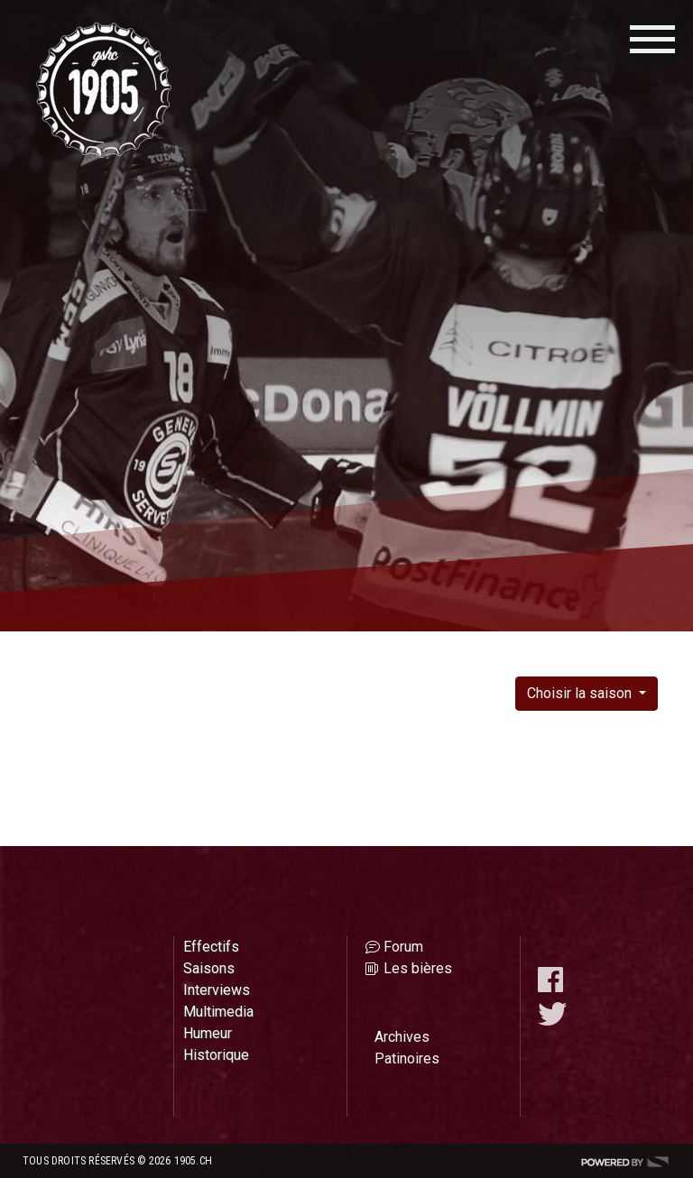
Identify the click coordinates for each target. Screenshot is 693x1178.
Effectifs (211, 946)
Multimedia (218, 1011)
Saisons (209, 968)
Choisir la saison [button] (581, 693)
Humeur (207, 1033)
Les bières (417, 968)
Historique (216, 1054)
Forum (403, 946)
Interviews (216, 990)
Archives (402, 1036)
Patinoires (406, 1058)
